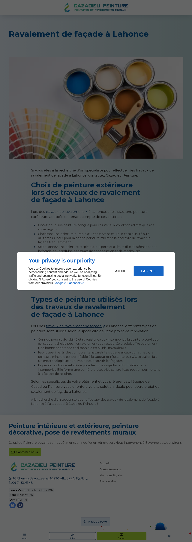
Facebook (74, 283)
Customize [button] (120, 271)
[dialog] (96, 271)
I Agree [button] (148, 271)
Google (58, 283)
